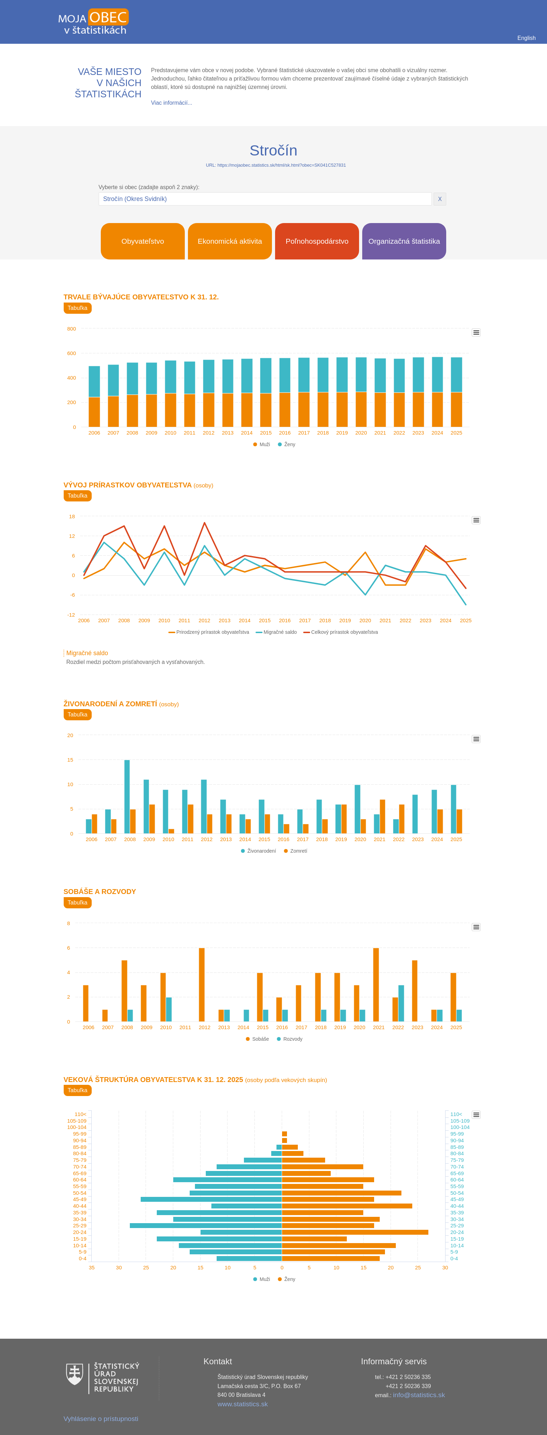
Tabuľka (77, 308)
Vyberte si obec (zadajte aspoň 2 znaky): (149, 187)
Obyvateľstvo (142, 241)
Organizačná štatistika (404, 241)
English (527, 38)
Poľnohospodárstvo (317, 241)
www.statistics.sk (242, 1404)
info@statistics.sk (419, 1395)
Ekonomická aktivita (230, 241)
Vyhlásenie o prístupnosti (101, 1418)
